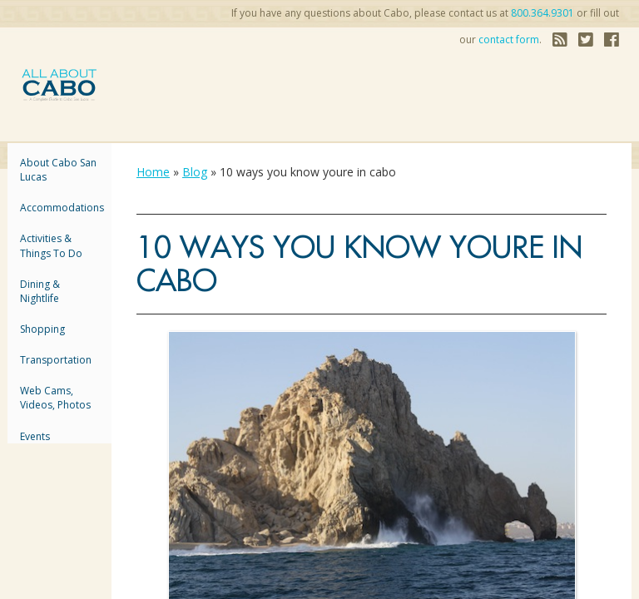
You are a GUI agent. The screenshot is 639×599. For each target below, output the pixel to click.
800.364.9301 (542, 13)
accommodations (59, 207)
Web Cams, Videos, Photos (55, 398)
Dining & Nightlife (40, 291)
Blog (194, 172)
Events (35, 436)
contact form (508, 39)
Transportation (56, 360)
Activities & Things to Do (51, 245)
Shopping (42, 329)
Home (153, 172)
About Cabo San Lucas (58, 170)
